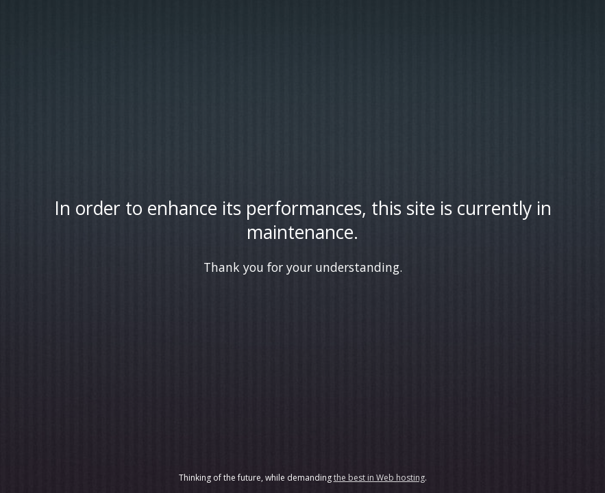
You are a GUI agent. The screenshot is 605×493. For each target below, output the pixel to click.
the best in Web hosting (379, 477)
